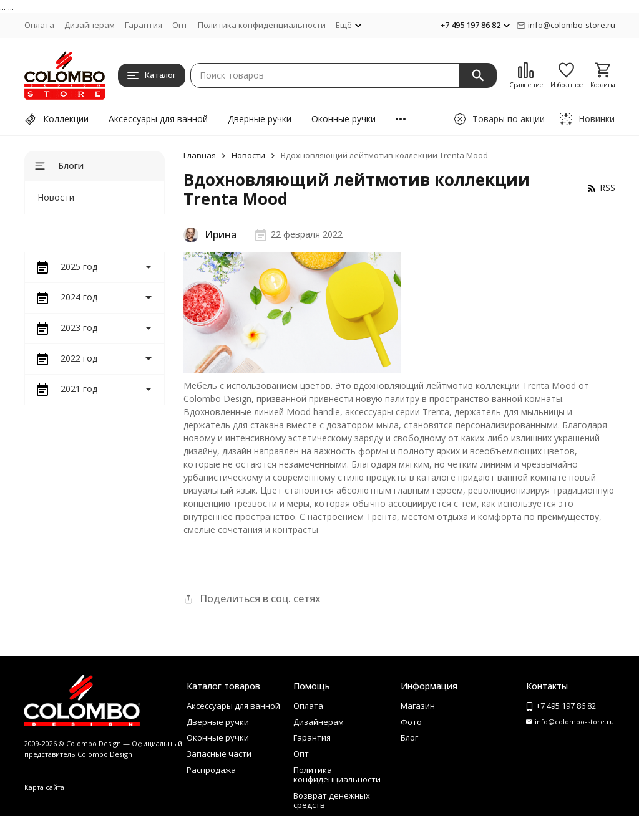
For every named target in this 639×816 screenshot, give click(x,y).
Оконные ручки (343, 119)
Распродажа (211, 769)
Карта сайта (44, 787)
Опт (180, 25)
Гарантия (143, 25)
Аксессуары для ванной (158, 119)
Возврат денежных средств (331, 800)
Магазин (418, 705)
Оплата (39, 25)
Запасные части (219, 753)
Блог (409, 737)
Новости (248, 155)
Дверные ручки (259, 119)
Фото (411, 721)
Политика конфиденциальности (262, 25)
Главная (199, 155)
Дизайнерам (89, 25)
